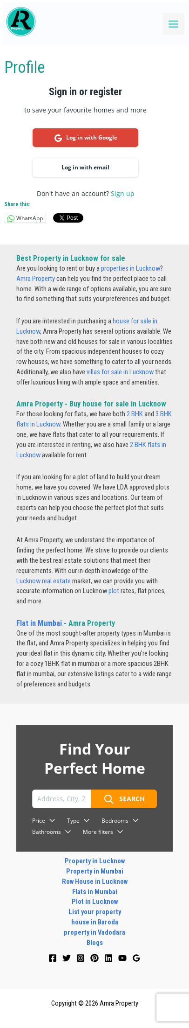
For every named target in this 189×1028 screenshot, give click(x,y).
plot (113, 591)
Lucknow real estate (43, 581)
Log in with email (85, 167)
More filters (103, 832)
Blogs (95, 942)
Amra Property (35, 278)
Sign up (123, 193)
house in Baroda (94, 922)
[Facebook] (52, 958)
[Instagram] (80, 958)
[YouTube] (122, 958)
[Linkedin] (108, 958)
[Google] (136, 958)
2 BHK (135, 414)
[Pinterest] (94, 958)
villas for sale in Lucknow (120, 372)
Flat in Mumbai (39, 623)
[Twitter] (66, 958)
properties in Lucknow (130, 268)
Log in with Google (85, 137)
